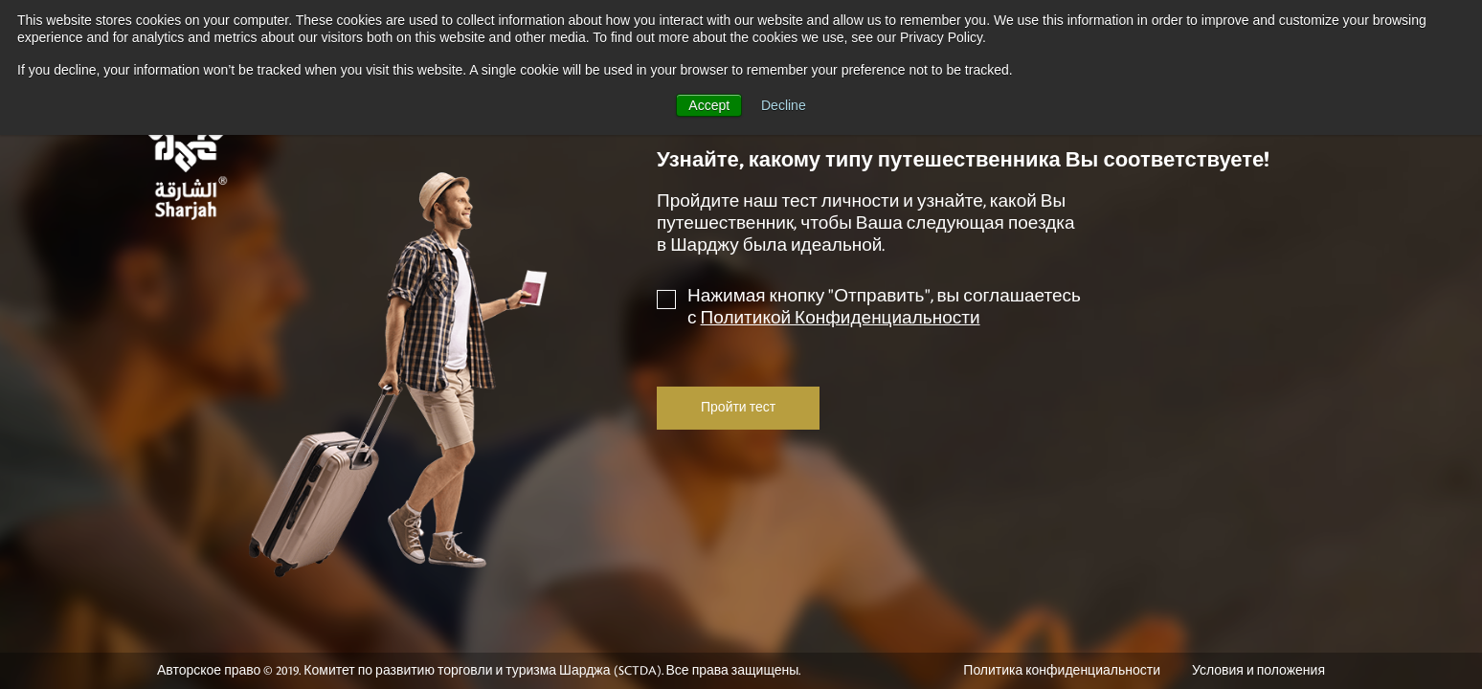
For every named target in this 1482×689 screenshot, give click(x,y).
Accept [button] (709, 105)
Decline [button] (783, 105)
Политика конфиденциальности (1061, 671)
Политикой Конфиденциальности (840, 318)
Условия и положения (1258, 671)
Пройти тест (738, 407)
